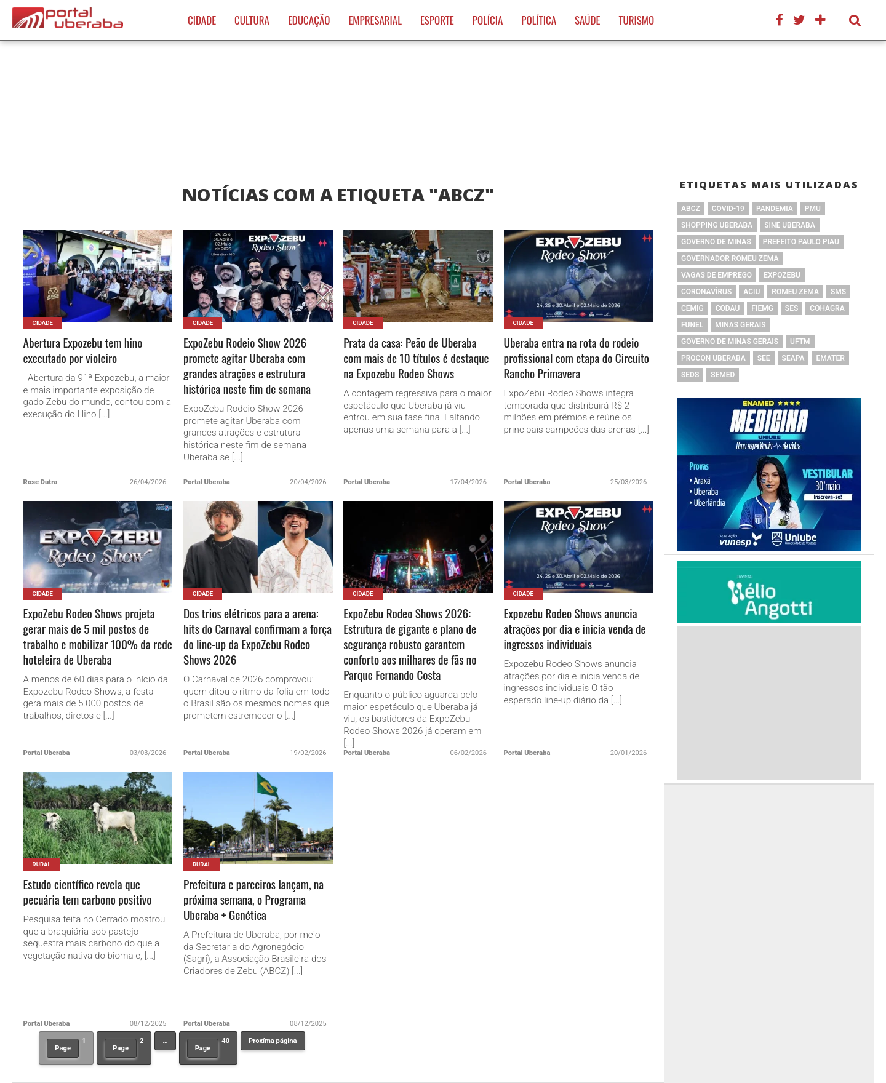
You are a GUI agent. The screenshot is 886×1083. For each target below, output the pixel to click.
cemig (692, 308)
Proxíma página (273, 1041)
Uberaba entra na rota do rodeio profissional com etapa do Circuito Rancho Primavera (576, 358)
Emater (830, 358)
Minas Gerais (740, 325)
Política (538, 20)
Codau (728, 308)
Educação (309, 20)
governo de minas (716, 242)
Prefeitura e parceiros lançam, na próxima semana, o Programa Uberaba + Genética (253, 900)
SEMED (723, 374)
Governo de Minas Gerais (729, 341)
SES (791, 308)
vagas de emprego (716, 275)
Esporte (437, 20)
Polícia (488, 20)
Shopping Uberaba (716, 225)
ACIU (751, 291)
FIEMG (762, 308)
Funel (692, 325)
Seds (690, 374)
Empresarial (375, 20)
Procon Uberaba (713, 358)
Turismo (636, 20)
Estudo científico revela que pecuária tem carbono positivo (87, 892)
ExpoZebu (782, 275)
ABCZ (690, 208)
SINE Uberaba (789, 225)
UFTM (800, 341)
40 (208, 1047)
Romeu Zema (795, 291)
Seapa (793, 358)
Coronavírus (706, 291)
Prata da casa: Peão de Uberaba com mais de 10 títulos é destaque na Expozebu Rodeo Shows (416, 358)
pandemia (774, 208)
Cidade (202, 20)
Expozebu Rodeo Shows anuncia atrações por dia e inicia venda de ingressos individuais (575, 629)
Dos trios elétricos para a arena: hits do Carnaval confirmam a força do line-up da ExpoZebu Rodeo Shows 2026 (257, 637)
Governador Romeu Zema (729, 258)
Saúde (587, 20)
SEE (763, 358)
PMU (813, 208)
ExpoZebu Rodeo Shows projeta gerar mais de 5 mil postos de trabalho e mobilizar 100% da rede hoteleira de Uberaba (97, 637)
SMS (838, 291)
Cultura (251, 20)
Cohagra (827, 308)
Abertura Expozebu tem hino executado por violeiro (83, 350)
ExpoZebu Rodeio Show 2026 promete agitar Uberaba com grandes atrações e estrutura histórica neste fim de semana (247, 366)
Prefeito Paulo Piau (801, 242)
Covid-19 (728, 208)
